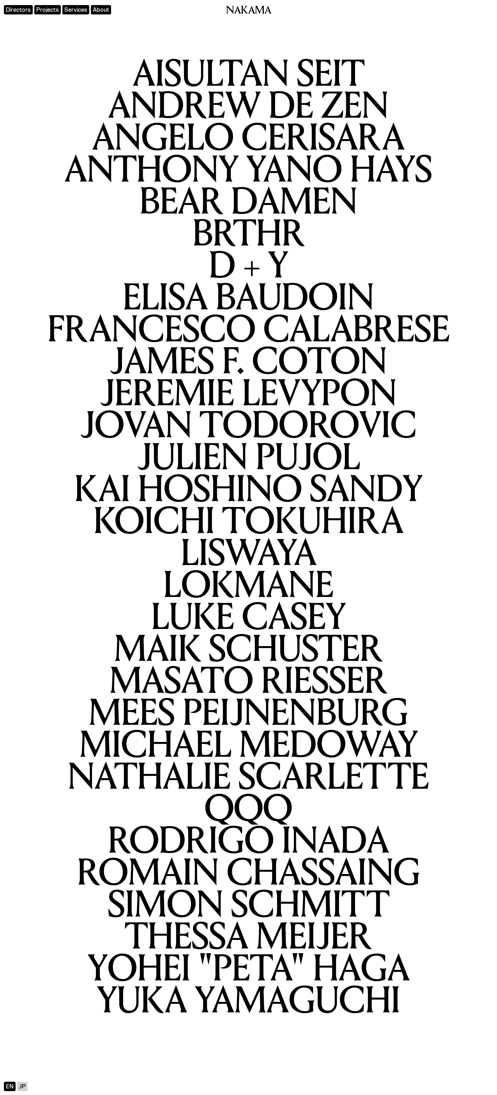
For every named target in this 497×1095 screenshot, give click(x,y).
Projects (47, 9)
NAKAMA (248, 11)
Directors (18, 9)
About (101, 9)
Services (75, 9)
